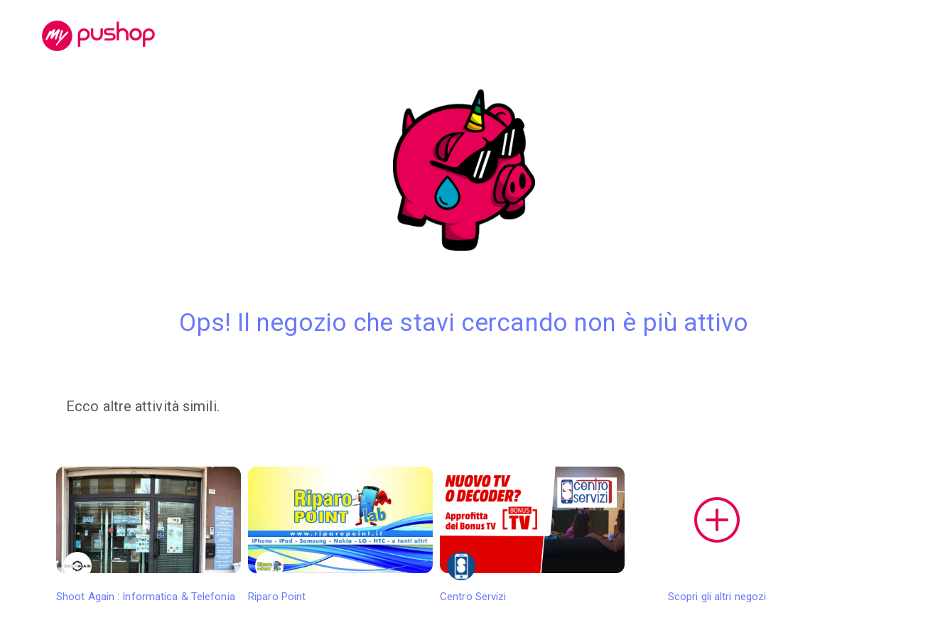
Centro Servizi (532, 535)
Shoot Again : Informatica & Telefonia (148, 535)
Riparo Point (340, 535)
